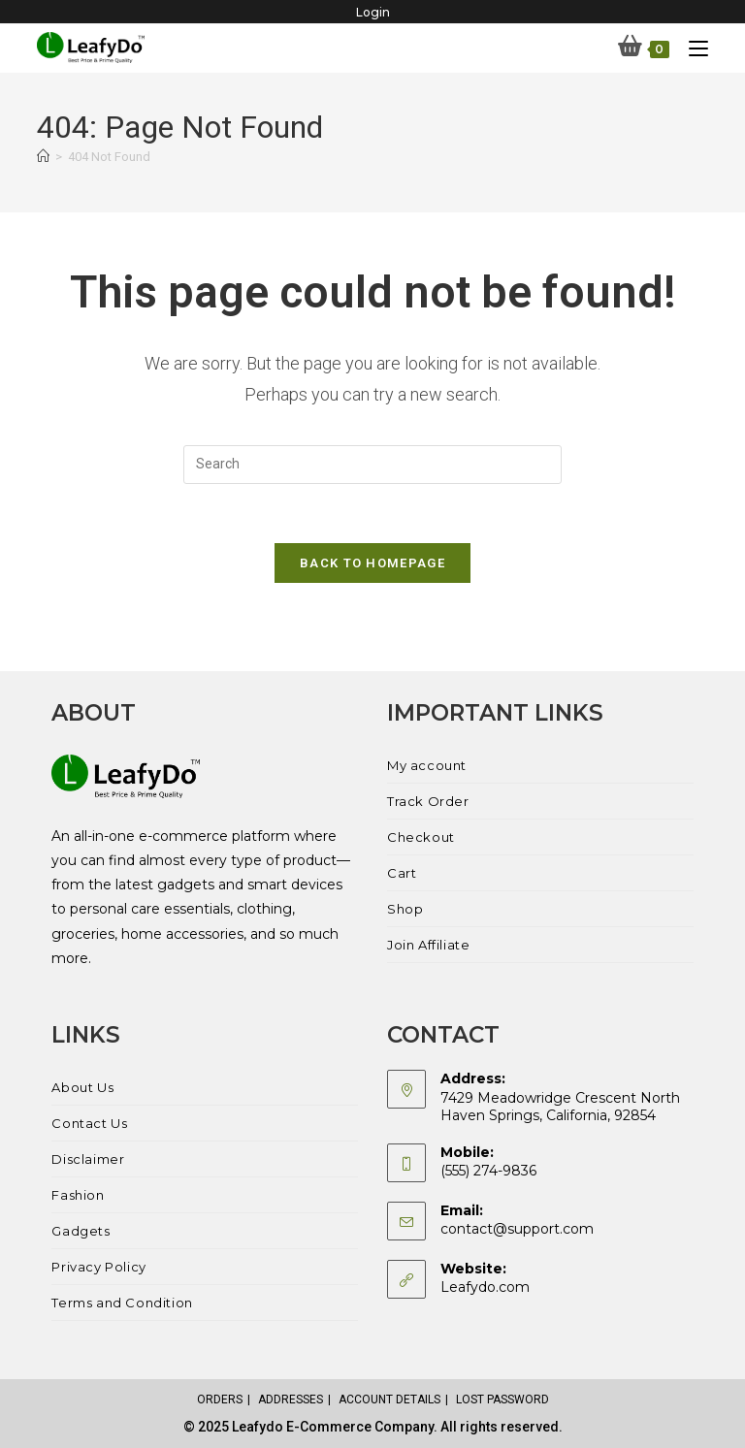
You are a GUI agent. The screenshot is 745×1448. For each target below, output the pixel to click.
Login (373, 12)
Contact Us (89, 1123)
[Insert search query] (372, 464)
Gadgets (80, 1231)
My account (427, 765)
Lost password (502, 1399)
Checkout (421, 837)
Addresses (290, 1399)
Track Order (428, 801)
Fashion (77, 1195)
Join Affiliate (428, 944)
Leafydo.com (485, 1287)
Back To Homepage (372, 563)
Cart (401, 873)
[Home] (43, 156)
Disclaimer (87, 1159)
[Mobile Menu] (691, 48)
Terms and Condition (121, 1302)
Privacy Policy (98, 1266)
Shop (405, 909)
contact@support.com (517, 1229)
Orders (220, 1399)
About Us (82, 1087)
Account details (389, 1399)
